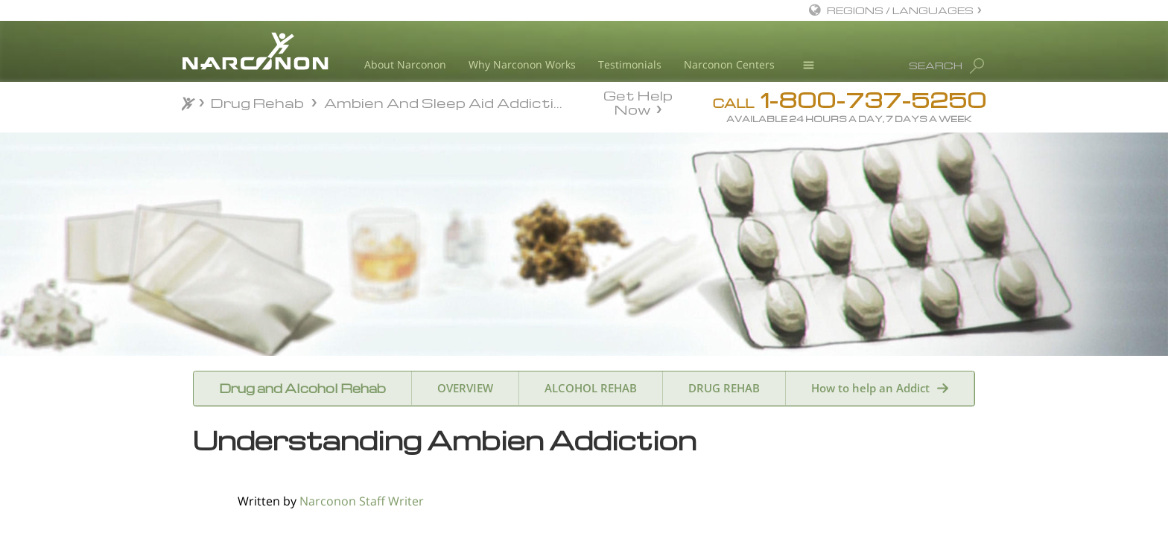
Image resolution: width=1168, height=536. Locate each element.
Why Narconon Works (522, 64)
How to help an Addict (870, 387)
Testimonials (629, 64)
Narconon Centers (729, 64)
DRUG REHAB (724, 387)
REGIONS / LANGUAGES (900, 10)
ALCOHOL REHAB (591, 387)
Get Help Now (638, 101)
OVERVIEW (465, 387)
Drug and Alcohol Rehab (302, 388)
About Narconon (405, 64)
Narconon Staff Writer (361, 501)
